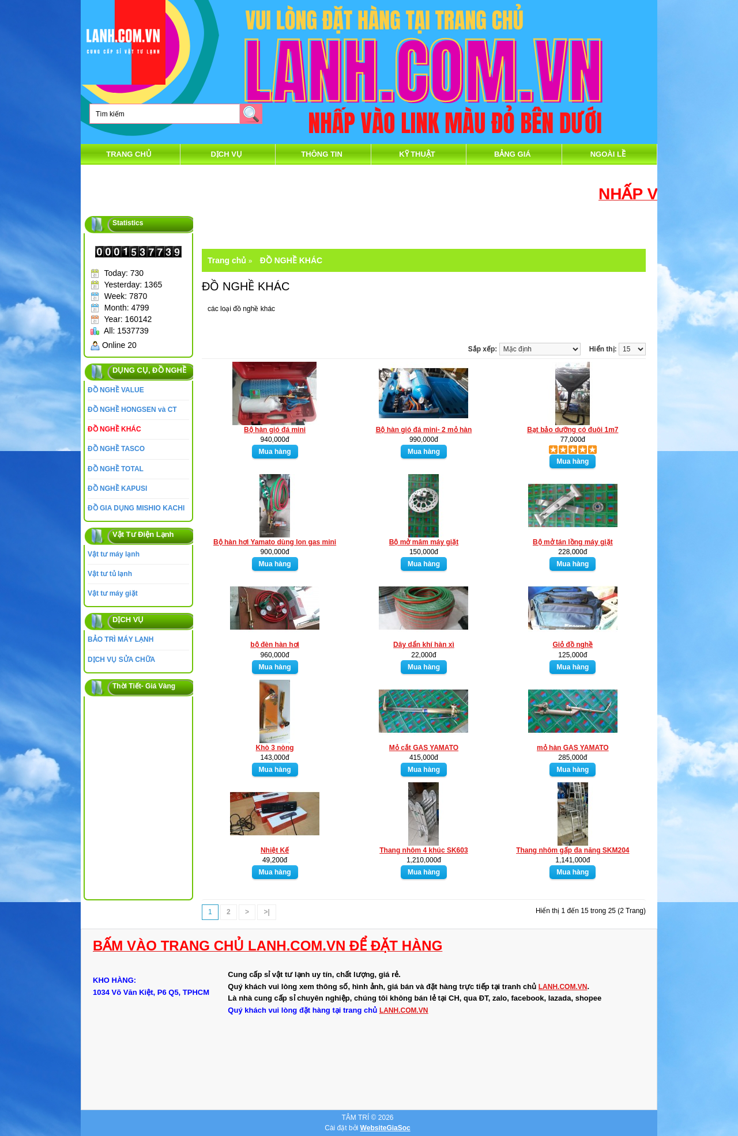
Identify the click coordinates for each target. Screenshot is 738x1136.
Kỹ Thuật (417, 154)
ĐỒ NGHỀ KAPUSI (117, 488)
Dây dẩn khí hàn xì (423, 645)
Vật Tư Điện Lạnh (143, 534)
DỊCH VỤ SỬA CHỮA (121, 660)
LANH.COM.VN (563, 987)
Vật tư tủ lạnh (110, 574)
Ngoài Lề (608, 154)
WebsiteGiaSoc (385, 1128)
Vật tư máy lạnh (114, 554)
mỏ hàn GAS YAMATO (573, 748)
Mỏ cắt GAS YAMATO (423, 748)
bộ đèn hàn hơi (274, 645)
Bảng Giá (512, 154)
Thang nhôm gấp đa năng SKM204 (572, 850)
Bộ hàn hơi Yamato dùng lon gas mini (274, 542)
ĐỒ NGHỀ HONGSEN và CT (132, 410)
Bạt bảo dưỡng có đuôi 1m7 (572, 430)
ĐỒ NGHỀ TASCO (116, 449)
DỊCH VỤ (226, 154)
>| (266, 912)
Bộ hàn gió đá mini (275, 430)
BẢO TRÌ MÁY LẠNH (120, 639)
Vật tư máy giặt (113, 593)
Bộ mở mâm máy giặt (423, 542)
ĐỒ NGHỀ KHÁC (114, 429)
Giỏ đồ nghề (573, 645)
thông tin (321, 154)
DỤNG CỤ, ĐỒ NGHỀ (149, 370)
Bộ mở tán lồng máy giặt (573, 542)
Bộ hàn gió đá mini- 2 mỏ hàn (424, 430)
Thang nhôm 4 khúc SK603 (423, 850)
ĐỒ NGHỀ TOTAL (116, 469)
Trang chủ (129, 154)
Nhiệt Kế (275, 850)
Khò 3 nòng (275, 748)
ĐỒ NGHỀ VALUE (116, 390)
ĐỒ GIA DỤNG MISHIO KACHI (136, 508)
